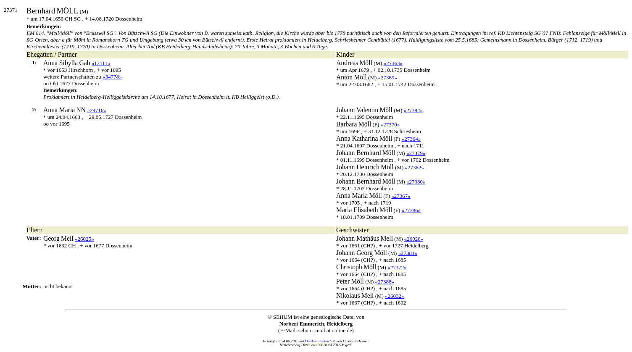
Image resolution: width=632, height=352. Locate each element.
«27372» (397, 267)
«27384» (413, 110)
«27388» (385, 281)
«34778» (112, 77)
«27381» (408, 253)
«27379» (416, 153)
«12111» (101, 63)
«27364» (411, 139)
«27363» (393, 63)
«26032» (394, 296)
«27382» (414, 167)
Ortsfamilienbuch (318, 341)
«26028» (414, 239)
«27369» (388, 77)
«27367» (401, 196)
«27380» (416, 182)
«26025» (84, 239)
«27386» (411, 210)
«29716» (96, 110)
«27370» (390, 124)
